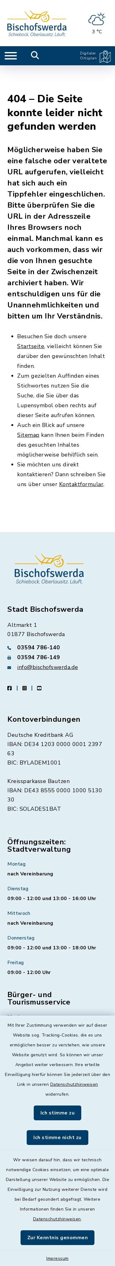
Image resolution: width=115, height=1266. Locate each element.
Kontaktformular (81, 457)
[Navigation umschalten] (10, 55)
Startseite (30, 319)
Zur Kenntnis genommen (57, 1237)
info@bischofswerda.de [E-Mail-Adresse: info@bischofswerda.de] (47, 640)
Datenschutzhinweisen (74, 1084)
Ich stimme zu (57, 1113)
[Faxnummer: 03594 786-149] (57, 630)
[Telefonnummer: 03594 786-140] (57, 620)
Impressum (57, 1258)
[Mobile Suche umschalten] (35, 55)
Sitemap (28, 408)
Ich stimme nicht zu (57, 1137)
